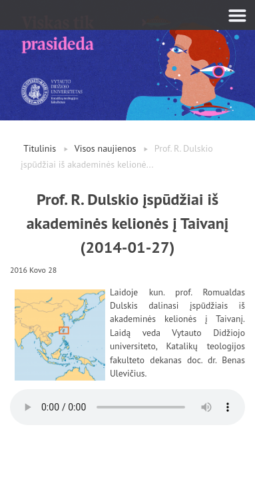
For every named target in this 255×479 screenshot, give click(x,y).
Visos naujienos (105, 148)
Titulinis (39, 148)
